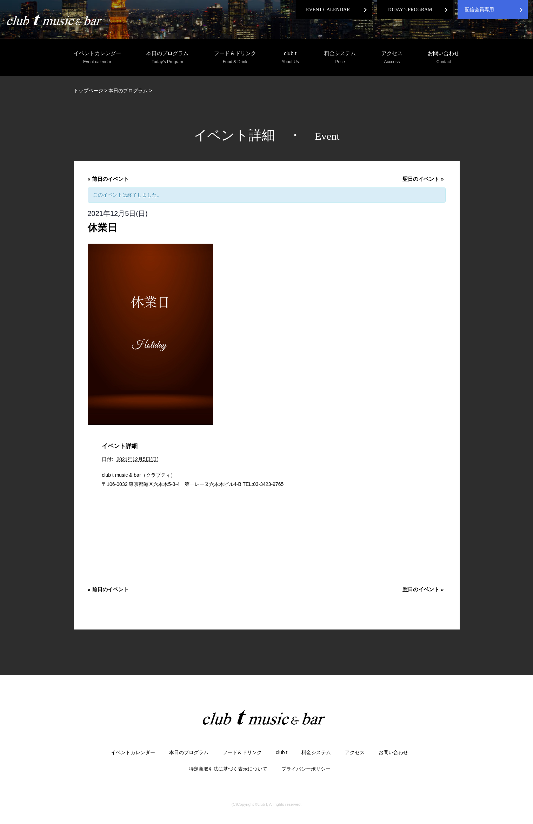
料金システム (340, 57)
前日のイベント (108, 179)
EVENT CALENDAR (328, 9)
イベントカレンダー (97, 57)
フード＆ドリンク (235, 57)
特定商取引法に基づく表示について (228, 769)
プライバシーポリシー (306, 769)
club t (290, 57)
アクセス (391, 57)
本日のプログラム (167, 57)
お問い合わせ (443, 57)
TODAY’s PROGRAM (409, 9)
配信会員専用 (479, 9)
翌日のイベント (423, 179)
